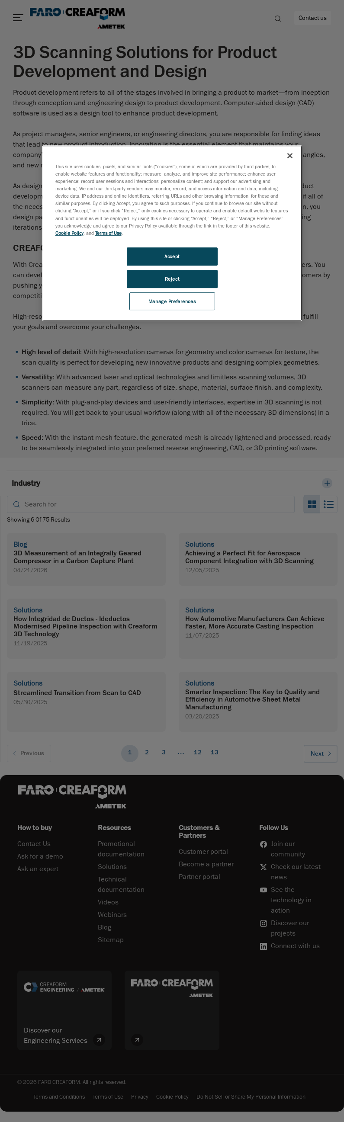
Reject (172, 279)
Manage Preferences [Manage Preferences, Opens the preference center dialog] (172, 301)
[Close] (289, 155)
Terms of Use (108, 233)
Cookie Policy (69, 233)
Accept (171, 256)
